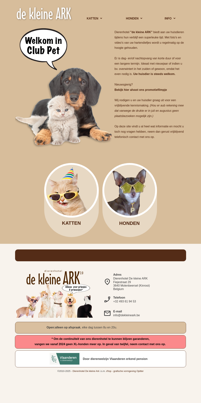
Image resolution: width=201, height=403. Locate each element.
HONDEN (129, 223)
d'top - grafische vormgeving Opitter (125, 371)
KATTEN (71, 223)
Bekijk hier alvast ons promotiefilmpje (141, 89)
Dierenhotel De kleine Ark (86, 371)
